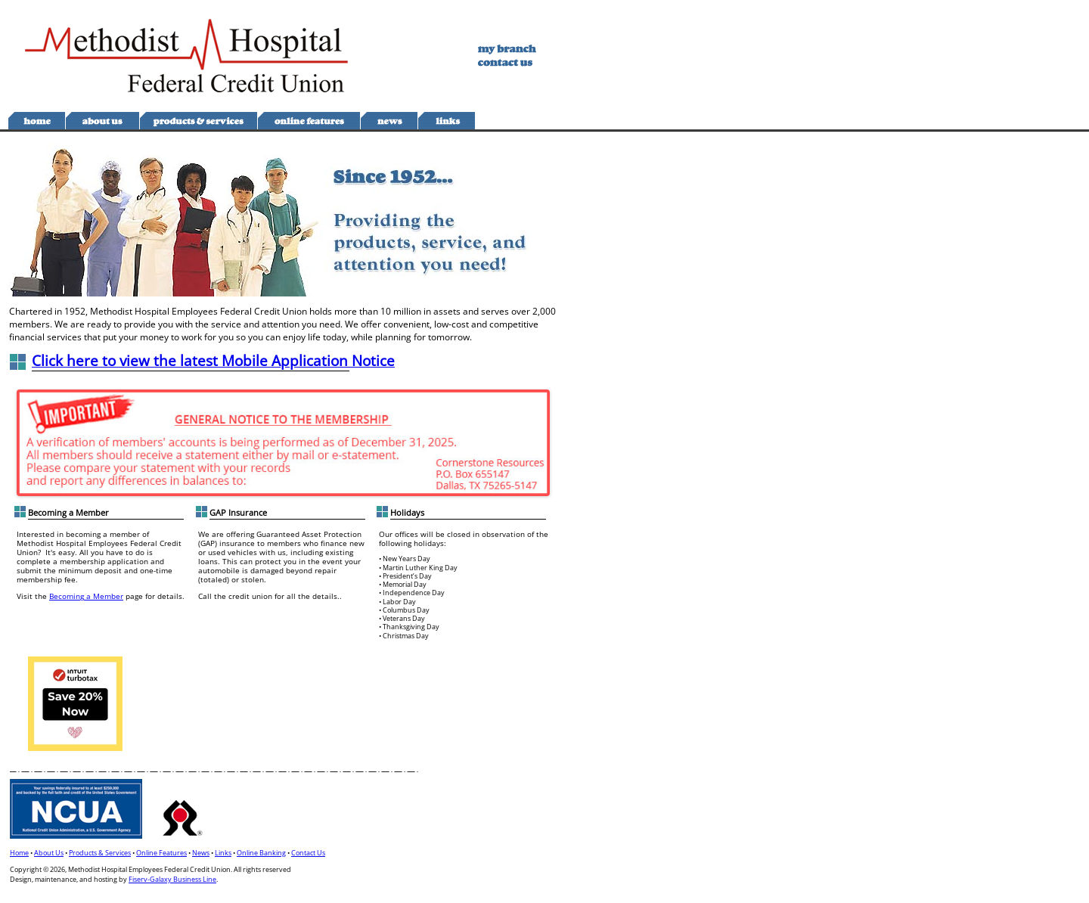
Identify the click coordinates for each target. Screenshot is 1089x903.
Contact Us (308, 853)
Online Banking (261, 853)
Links (223, 853)
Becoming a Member (86, 596)
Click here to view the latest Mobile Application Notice (213, 360)
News (200, 853)
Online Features (161, 853)
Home (19, 853)
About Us (49, 853)
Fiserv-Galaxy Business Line (172, 879)
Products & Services (100, 853)
